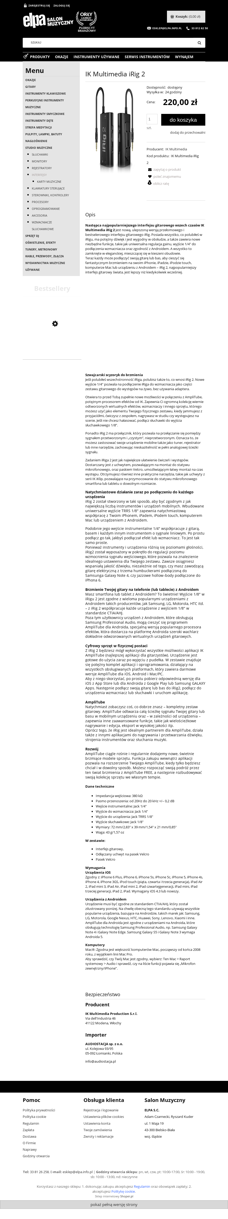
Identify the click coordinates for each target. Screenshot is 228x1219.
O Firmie (29, 1143)
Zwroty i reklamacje (98, 1136)
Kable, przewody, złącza (44, 256)
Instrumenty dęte (39, 120)
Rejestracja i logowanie (100, 1110)
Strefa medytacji (38, 127)
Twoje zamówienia (97, 1130)
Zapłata (28, 1130)
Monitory (39, 161)
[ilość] (152, 119)
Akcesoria (39, 215)
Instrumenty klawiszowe (45, 93)
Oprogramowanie (46, 209)
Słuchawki (40, 154)
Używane (32, 270)
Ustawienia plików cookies (103, 1116)
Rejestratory (42, 168)
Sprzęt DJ (32, 236)
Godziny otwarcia (36, 1156)
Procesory (40, 202)
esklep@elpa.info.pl (78, 1171)
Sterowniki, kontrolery (50, 195)
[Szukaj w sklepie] (110, 42)
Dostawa (29, 1136)
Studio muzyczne (38, 148)
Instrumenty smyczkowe (44, 114)
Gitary (30, 87)
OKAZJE (30, 80)
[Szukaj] (199, 43)
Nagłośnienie (36, 141)
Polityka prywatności (39, 1110)
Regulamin (31, 1123)
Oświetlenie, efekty (40, 242)
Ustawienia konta (96, 1123)
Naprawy (30, 1149)
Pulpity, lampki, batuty (43, 134)
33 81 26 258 (39, 1171)
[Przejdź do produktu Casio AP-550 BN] (52, 352)
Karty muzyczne (49, 181)
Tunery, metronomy (41, 249)
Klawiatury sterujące (48, 188)
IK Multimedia (176, 149)
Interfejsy (39, 175)
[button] (164, 169)
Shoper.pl (126, 1196)
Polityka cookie (34, 1116)
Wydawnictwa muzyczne (45, 263)
